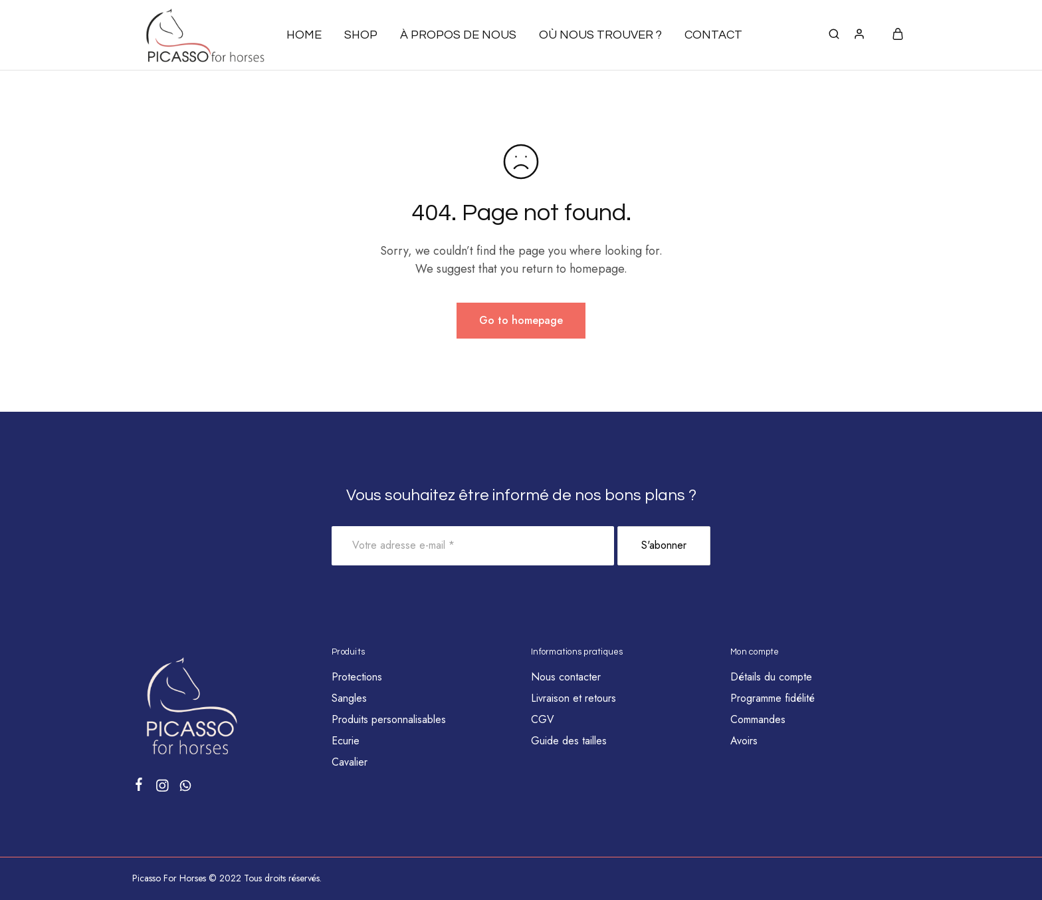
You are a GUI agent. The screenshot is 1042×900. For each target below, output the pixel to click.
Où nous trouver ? (600, 35)
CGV (542, 719)
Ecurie (346, 740)
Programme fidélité (772, 698)
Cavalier (349, 762)
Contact (713, 35)
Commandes (757, 719)
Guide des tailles (569, 740)
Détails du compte (771, 676)
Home (304, 35)
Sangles (349, 698)
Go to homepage (521, 320)
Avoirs (744, 740)
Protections (357, 676)
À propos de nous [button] (458, 35)
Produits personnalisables (389, 719)
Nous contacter (566, 676)
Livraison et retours (573, 698)
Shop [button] (360, 35)
